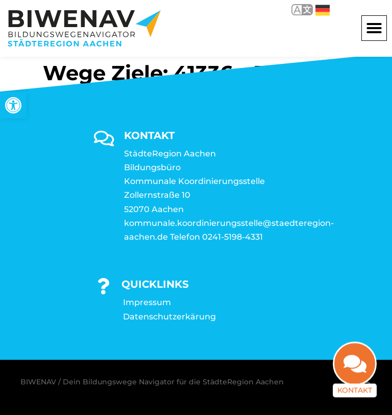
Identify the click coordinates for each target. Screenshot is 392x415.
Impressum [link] (147, 302)
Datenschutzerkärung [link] (169, 316)
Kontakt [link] (354, 397)
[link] (13, 105)
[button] (374, 28)
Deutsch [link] (322, 10)
